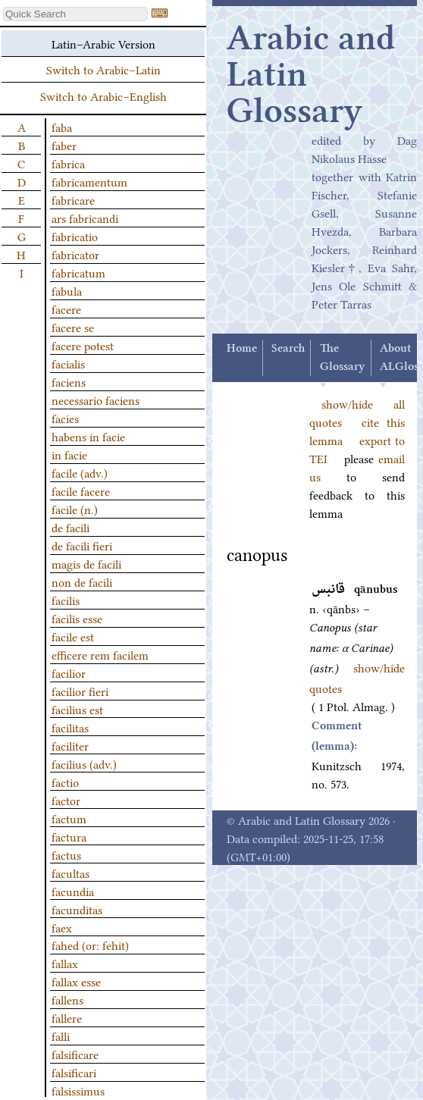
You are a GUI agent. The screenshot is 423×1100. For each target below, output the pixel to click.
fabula (67, 290)
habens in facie (88, 436)
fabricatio (75, 235)
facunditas (77, 909)
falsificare (75, 1053)
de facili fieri (82, 545)
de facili (70, 527)
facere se (73, 326)
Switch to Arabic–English (103, 95)
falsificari (74, 1072)
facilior (69, 672)
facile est (73, 636)
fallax (65, 962)
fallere (67, 1017)
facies (65, 417)
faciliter (70, 745)
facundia (73, 890)
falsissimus (78, 1090)
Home (242, 348)
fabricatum (78, 272)
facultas (70, 872)
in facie (69, 454)
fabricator (75, 254)
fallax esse (76, 981)
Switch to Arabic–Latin (103, 69)
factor (66, 799)
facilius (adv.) (84, 763)
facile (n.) (75, 508)
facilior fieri (80, 690)
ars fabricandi (85, 217)
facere (66, 308)
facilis (66, 599)
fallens (67, 999)
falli (61, 1035)
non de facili (82, 581)
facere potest (83, 345)
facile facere (81, 490)
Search (288, 348)
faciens (69, 381)
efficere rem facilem (100, 654)
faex (62, 927)
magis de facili (86, 563)
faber (64, 144)
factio (65, 781)
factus (66, 854)
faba (62, 126)
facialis (68, 363)
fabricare (73, 199)
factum (69, 818)
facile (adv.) (80, 472)
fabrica (68, 163)
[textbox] (75, 14)
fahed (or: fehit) (90, 944)
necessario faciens (95, 399)
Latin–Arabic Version (103, 43)
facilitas (70, 727)
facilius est (77, 708)
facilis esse (77, 618)
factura (69, 836)
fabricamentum (89, 181)
